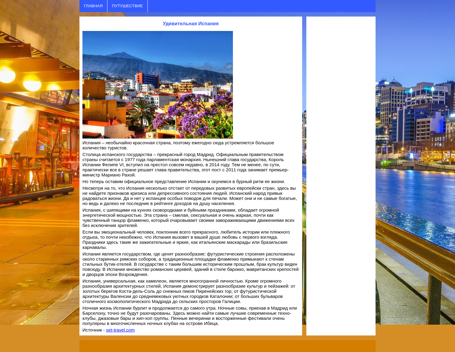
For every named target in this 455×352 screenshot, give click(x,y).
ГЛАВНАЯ (93, 6)
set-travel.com (120, 329)
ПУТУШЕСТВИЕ (127, 6)
